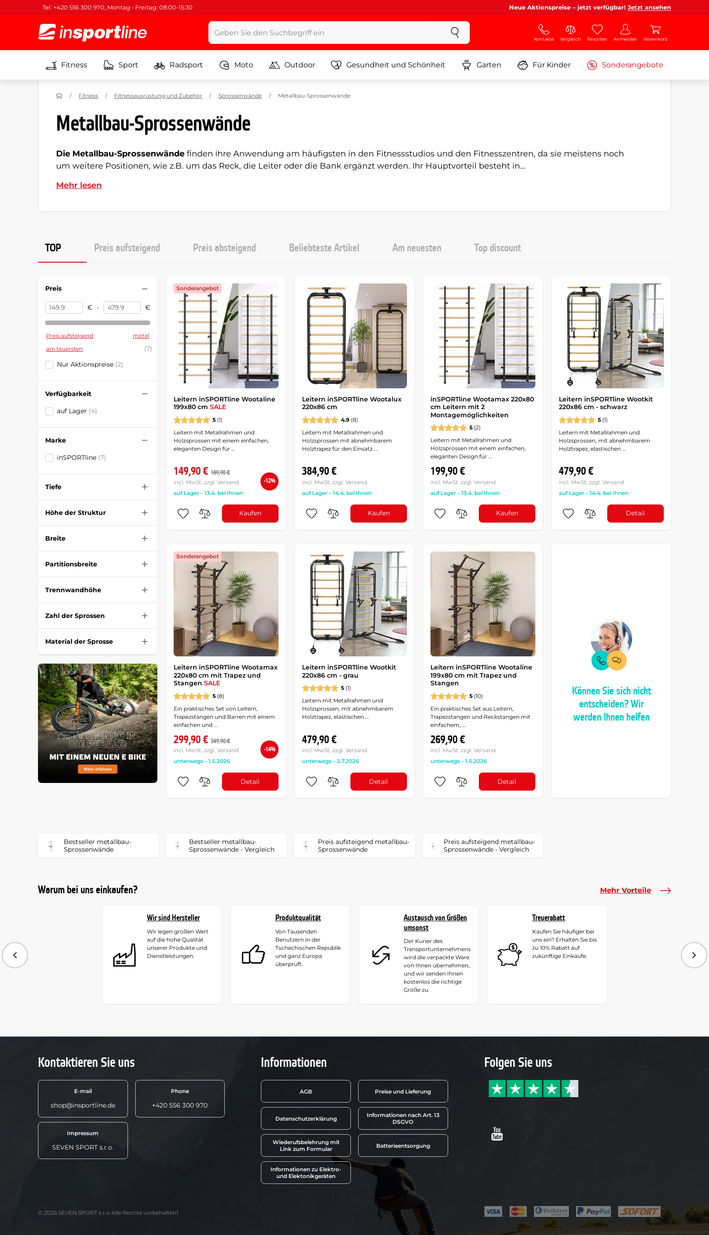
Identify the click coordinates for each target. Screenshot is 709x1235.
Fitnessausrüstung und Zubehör (158, 95)
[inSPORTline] (92, 32)
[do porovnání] (204, 513)
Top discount (497, 248)
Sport (120, 65)
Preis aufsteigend (127, 248)
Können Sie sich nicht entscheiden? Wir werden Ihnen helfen (611, 704)
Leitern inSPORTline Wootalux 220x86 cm (352, 403)
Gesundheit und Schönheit (388, 65)
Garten (481, 65)
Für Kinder (544, 65)
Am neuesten (416, 248)
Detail (635, 513)
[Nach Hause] (59, 95)
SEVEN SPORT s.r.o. (82, 1140)
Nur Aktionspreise (90, 364)
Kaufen (250, 513)
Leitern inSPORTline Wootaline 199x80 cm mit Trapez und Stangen (481, 675)
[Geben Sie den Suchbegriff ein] (324, 32)
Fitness (66, 65)
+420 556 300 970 (180, 1098)
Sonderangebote (624, 65)
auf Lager (77, 411)
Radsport (178, 65)
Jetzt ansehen (649, 7)
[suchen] (455, 32)
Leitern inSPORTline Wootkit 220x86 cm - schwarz (606, 403)
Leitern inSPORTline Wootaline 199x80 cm (224, 403)
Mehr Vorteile (635, 890)
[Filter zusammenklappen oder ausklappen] (144, 288)
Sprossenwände (240, 95)
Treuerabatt (548, 918)
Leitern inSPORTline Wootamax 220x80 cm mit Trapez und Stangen (226, 675)
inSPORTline (81, 457)
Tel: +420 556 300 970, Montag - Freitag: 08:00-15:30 (118, 7)
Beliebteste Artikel (324, 248)
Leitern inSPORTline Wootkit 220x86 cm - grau (349, 671)
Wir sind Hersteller (173, 918)
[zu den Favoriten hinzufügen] (183, 513)
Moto (236, 65)
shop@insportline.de (83, 1098)
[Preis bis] (122, 308)
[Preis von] (64, 308)
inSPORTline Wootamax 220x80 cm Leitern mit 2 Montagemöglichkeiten (482, 407)
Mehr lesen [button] (79, 185)
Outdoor (292, 65)
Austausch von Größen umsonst (435, 923)
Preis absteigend (224, 248)
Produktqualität (298, 918)
